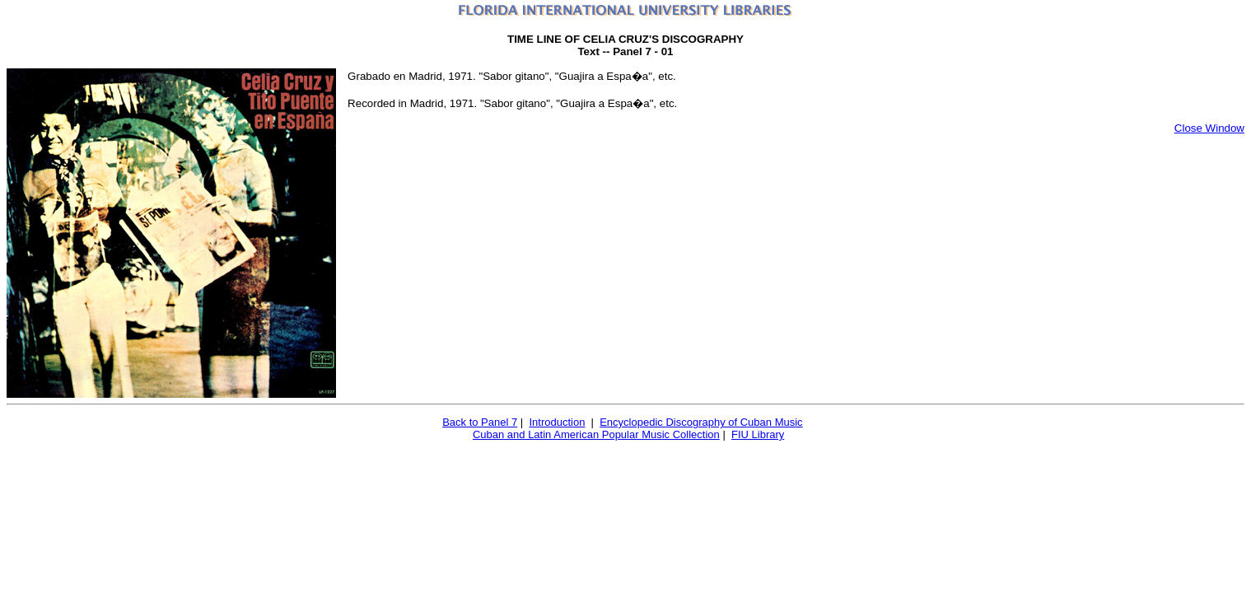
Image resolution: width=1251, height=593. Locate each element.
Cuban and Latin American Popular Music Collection (596, 434)
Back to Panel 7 (479, 422)
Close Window (1209, 128)
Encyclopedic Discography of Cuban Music (701, 422)
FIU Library (757, 434)
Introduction (557, 422)
